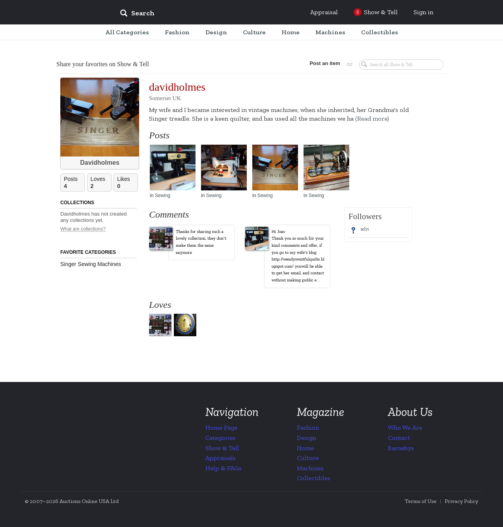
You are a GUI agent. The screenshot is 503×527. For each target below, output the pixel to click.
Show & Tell (222, 448)
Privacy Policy (461, 501)
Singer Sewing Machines (90, 264)
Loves (101, 183)
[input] (194, 14)
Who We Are (405, 427)
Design (306, 437)
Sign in (423, 12)
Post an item (324, 63)
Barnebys (401, 448)
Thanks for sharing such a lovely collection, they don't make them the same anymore (201, 242)
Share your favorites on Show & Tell (102, 64)
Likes (127, 183)
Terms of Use (420, 501)
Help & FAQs (223, 468)
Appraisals (220, 458)
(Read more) (372, 118)
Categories (220, 437)
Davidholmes (99, 162)
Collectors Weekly (66, 13)
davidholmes (177, 87)
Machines (310, 468)
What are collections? (83, 229)
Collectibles (313, 478)
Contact (399, 437)
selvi (364, 229)
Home (305, 448)
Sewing (162, 195)
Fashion (308, 427)
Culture (308, 458)
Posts (74, 183)
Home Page (221, 427)
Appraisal (324, 12)
